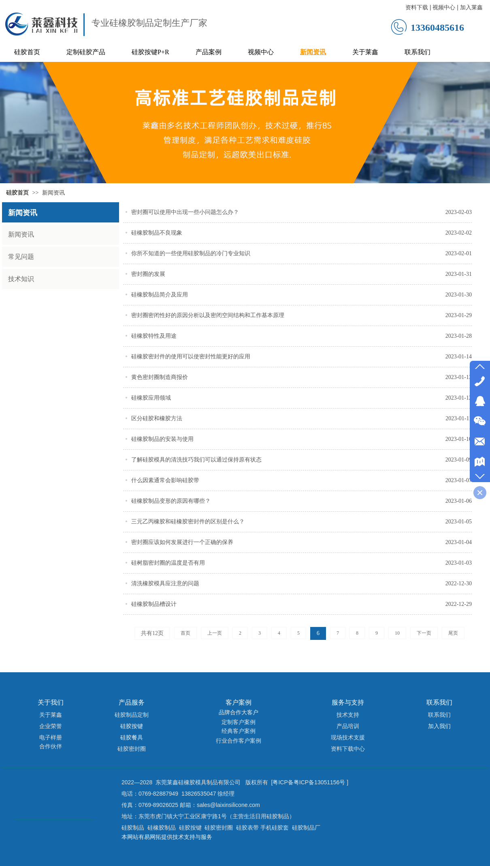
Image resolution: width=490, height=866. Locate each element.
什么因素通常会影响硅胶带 (165, 480)
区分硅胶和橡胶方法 (156, 418)
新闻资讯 (53, 193)
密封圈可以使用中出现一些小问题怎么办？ (185, 212)
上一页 (214, 633)
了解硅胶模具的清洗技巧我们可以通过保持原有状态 (196, 460)
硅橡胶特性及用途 (154, 336)
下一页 (424, 633)
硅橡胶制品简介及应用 (159, 295)
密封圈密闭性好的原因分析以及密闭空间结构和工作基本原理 (207, 315)
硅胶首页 (17, 193)
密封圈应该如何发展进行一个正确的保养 (182, 542)
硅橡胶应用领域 (151, 398)
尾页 (453, 633)
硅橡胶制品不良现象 (156, 233)
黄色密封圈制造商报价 (159, 377)
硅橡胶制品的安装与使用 (162, 439)
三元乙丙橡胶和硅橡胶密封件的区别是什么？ (188, 522)
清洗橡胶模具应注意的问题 (165, 583)
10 (397, 633)
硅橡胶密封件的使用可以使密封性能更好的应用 (190, 357)
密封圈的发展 (148, 274)
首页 (185, 633)
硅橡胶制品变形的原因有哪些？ (171, 501)
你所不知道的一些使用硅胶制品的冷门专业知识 (190, 253)
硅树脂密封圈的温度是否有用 (168, 563)
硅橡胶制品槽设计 (154, 604)
